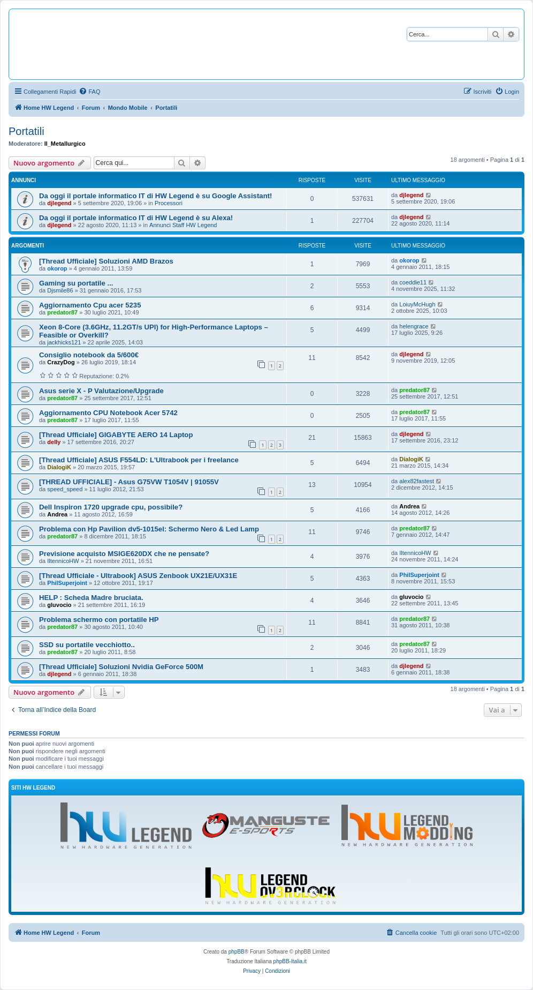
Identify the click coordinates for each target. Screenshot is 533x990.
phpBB (237, 952)
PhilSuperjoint (67, 583)
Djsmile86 (60, 290)
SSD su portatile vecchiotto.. (87, 645)
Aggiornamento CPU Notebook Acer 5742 (108, 413)
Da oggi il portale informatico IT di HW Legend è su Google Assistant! (155, 196)
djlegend (59, 203)
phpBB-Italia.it (290, 961)
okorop (57, 268)
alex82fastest (416, 481)
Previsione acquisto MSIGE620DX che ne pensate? (124, 554)
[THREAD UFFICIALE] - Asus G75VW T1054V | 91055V (129, 482)
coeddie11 (413, 282)
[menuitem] (89, 91)
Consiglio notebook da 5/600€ (89, 355)
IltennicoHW (63, 561)
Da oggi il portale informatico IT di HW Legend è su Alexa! (136, 218)
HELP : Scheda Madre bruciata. (91, 598)
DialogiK (59, 467)
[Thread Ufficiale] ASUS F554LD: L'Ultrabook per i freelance (139, 460)
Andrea (57, 514)
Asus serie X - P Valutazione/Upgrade (101, 391)
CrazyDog (60, 362)
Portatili (26, 131)
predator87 (62, 312)
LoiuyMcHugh (417, 304)
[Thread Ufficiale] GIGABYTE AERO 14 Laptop (116, 435)
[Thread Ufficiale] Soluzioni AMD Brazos (106, 261)
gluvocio (59, 605)
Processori (168, 203)
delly (53, 442)
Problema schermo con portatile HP (99, 620)
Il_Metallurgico (65, 143)
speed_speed (64, 489)
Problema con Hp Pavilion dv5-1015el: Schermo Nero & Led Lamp (149, 529)
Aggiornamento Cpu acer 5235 (90, 305)
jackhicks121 (64, 342)
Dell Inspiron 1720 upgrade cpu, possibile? (110, 507)
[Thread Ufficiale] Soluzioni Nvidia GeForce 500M (121, 667)
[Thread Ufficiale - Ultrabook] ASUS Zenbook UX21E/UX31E (138, 576)
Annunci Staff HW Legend (183, 225)
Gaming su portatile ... (76, 283)
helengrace (413, 326)
